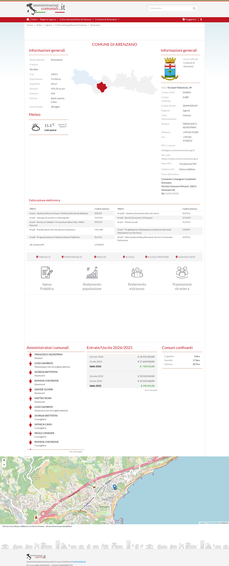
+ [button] (4, 438)
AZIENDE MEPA (186, 256)
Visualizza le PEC (188, 163)
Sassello (168, 360)
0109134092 (172, 193)
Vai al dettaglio (75, 429)
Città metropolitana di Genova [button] (76, 19)
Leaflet (201, 500)
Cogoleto (169, 356)
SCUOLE (129, 256)
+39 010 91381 (191, 132)
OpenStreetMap (213, 500)
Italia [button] (34, 19)
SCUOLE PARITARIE (158, 256)
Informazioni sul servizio (39, 546)
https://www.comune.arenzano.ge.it (179, 158)
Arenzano (95, 25)
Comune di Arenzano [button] (106, 19)
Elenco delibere (187, 169)
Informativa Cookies (85, 546)
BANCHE (101, 256)
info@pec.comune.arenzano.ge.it (178, 150)
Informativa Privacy (63, 546)
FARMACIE (45, 256)
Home (30, 25)
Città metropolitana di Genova (71, 25)
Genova (168, 364)
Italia (39, 25)
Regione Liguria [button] (48, 19)
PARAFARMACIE (73, 256)
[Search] (170, 8)
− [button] (4, 442)
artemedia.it (79, 539)
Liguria (48, 25)
